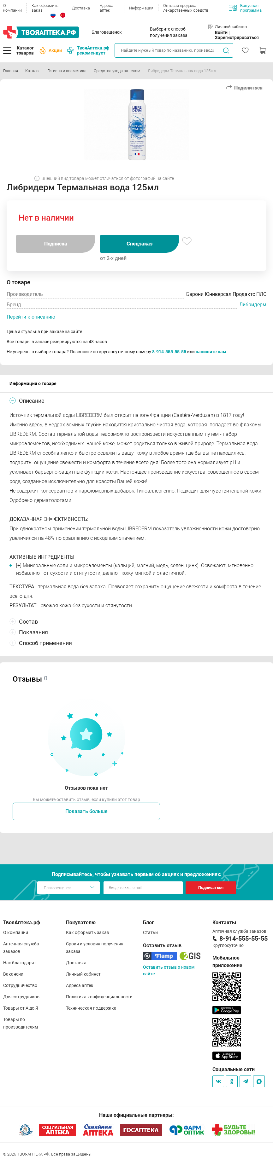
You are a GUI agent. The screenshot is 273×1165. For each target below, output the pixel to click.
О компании (12, 8)
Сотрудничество (20, 985)
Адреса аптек (106, 8)
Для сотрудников (21, 996)
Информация (141, 8)
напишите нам (211, 351)
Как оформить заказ (45, 8)
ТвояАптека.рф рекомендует (88, 50)
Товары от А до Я (20, 1008)
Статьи (150, 932)
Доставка (81, 8)
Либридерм (252, 305)
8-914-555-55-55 (169, 351)
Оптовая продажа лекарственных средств (185, 8)
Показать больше (86, 811)
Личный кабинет (83, 974)
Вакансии (13, 974)
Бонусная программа (245, 8)
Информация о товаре (32, 383)
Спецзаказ (139, 244)
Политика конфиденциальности (99, 996)
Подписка (55, 244)
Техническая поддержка (91, 1008)
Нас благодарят (19, 962)
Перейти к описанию (31, 317)
